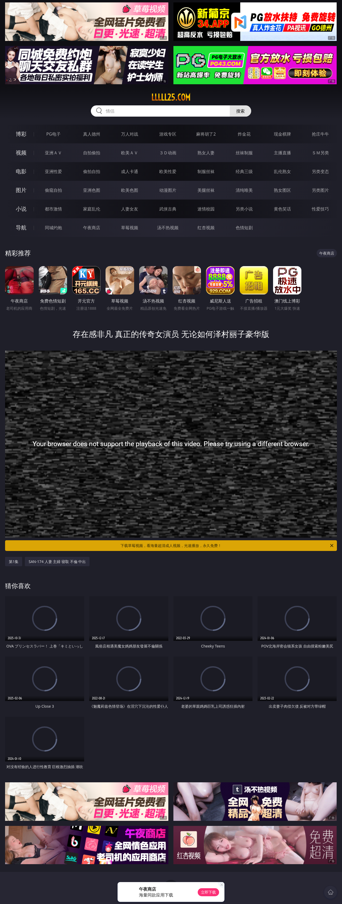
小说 (21, 208)
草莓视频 (129, 228)
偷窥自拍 (53, 190)
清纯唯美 (244, 190)
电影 (21, 171)
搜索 (240, 111)
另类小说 (244, 209)
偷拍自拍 (91, 171)
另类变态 (320, 171)
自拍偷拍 (91, 153)
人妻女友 (129, 209)
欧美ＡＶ (129, 153)
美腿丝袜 (206, 190)
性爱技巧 (320, 209)
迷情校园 (206, 209)
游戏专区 (167, 134)
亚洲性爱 (53, 171)
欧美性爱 (167, 171)
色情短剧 (244, 228)
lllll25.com (171, 97)
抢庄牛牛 (320, 134)
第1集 (13, 561)
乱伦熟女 (282, 171)
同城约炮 (53, 228)
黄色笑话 (282, 209)
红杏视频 (206, 228)
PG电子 (53, 134)
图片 (21, 190)
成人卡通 (129, 171)
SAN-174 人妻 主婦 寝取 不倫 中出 (57, 561)
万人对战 (129, 134)
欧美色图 (129, 190)
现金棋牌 (282, 134)
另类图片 (320, 190)
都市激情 (53, 209)
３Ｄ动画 (167, 153)
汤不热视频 (167, 228)
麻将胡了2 (206, 134)
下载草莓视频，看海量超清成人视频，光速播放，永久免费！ (227, 545)
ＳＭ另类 (320, 153)
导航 (21, 227)
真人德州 (91, 134)
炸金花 (244, 134)
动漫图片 (167, 190)
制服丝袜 (206, 171)
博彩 (21, 133)
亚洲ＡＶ (53, 153)
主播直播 (282, 153)
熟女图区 (282, 190)
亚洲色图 (91, 190)
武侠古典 (167, 209)
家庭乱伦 (91, 209)
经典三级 (244, 171)
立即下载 (208, 892)
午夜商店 (91, 228)
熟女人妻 (206, 153)
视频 (21, 152)
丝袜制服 (244, 153)
